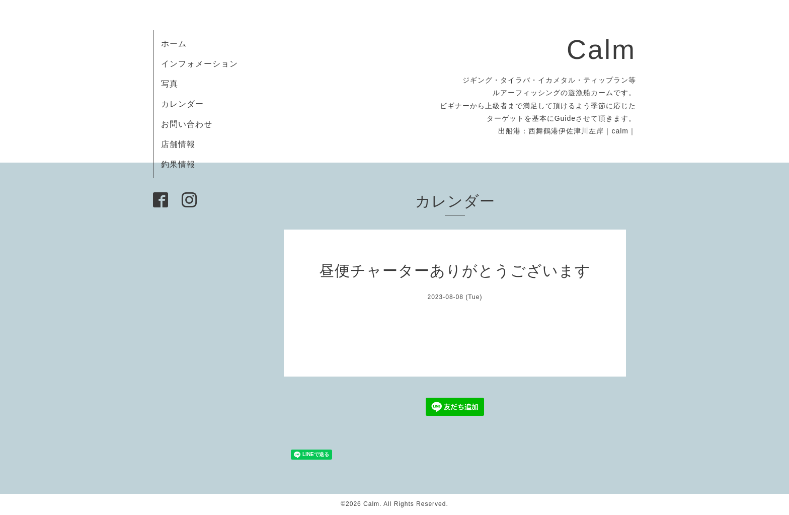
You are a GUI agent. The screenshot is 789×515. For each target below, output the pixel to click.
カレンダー (182, 104)
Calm (601, 49)
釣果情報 (178, 164)
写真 (169, 84)
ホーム (174, 43)
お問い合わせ (186, 124)
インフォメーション (199, 63)
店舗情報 (178, 144)
